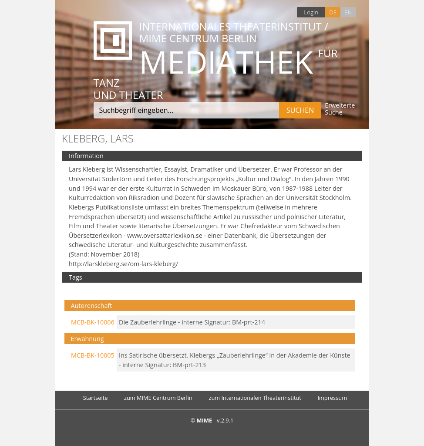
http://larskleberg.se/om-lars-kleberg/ (123, 264)
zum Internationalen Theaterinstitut (255, 398)
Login (311, 12)
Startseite (95, 398)
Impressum (332, 398)
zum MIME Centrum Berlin (158, 398)
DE (333, 12)
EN (348, 12)
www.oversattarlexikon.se (164, 235)
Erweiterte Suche (340, 109)
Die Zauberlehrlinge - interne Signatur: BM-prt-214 (192, 322)
